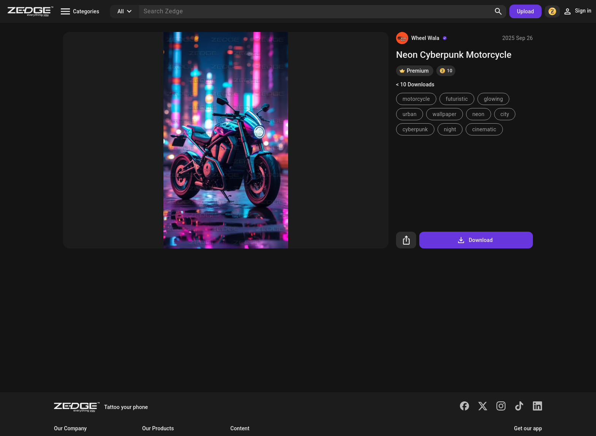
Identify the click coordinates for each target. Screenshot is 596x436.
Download (475, 240)
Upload (525, 11)
